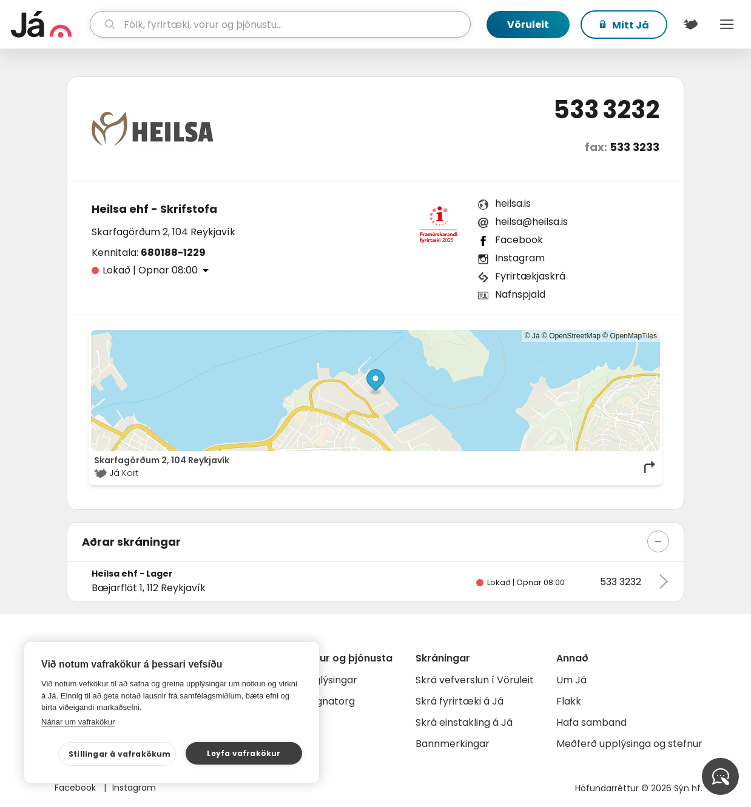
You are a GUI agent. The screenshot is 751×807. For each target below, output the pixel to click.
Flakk (568, 701)
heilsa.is (513, 203)
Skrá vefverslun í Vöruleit (475, 680)
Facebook (519, 240)
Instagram (520, 258)
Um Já (571, 680)
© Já (532, 336)
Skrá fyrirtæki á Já (459, 701)
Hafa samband (591, 722)
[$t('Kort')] (690, 24)
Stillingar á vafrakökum (120, 754)
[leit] (280, 24)
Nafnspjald (520, 294)
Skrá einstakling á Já (464, 722)
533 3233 (634, 147)
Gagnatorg (328, 701)
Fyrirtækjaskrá (530, 276)
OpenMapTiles (633, 336)
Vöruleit (528, 25)
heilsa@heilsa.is (531, 222)
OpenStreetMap (575, 336)
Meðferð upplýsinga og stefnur (629, 744)
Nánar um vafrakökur (78, 721)
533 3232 (606, 110)
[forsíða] (49, 24)
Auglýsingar (329, 680)
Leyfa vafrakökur (243, 753)
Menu (726, 24)
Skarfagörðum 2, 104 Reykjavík (163, 232)
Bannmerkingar (453, 744)
